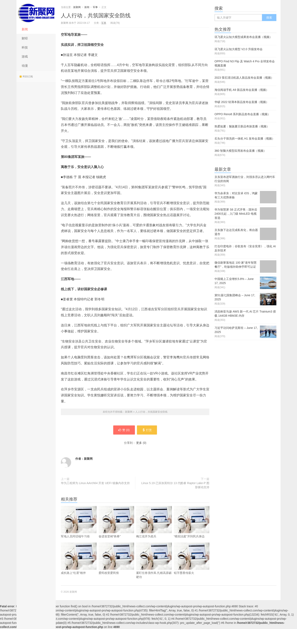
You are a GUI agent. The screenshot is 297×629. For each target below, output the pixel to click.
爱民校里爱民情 (116, 565)
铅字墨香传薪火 (192, 565)
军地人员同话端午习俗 (79, 528)
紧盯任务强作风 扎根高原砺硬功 (154, 567)
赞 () (124, 430)
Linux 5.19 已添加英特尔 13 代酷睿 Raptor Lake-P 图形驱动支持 (175, 485)
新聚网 (36, 12)
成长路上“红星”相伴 (79, 565)
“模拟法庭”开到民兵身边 (192, 528)
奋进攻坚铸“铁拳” (116, 528)
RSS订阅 (26, 76)
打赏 (147, 430)
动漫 (25, 65)
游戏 (25, 56)
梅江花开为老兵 (154, 528)
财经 (25, 38)
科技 (25, 47)
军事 (95, 7)
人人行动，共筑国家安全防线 (96, 15)
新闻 (25, 29)
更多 (139, 442)
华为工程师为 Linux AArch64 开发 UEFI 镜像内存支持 (95, 483)
